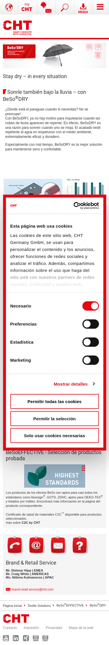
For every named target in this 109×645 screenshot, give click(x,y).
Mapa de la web (81, 628)
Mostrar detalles (71, 383)
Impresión (31, 628)
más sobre (23, 522)
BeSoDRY (98, 605)
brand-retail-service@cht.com (32, 589)
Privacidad (54, 628)
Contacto (10, 628)
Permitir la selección (54, 418)
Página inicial (12, 605)
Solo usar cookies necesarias (54, 435)
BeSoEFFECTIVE (70, 605)
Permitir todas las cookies (55, 401)
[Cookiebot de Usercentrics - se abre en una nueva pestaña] (75, 205)
